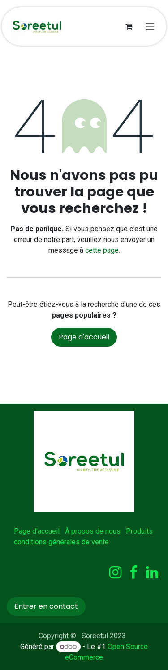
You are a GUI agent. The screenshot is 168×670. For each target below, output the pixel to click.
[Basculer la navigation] (150, 26)
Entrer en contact (46, 606)
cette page (102, 250)
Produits (139, 531)
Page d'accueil (84, 337)
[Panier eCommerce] (129, 26)
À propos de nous (93, 531)
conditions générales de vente (61, 542)
